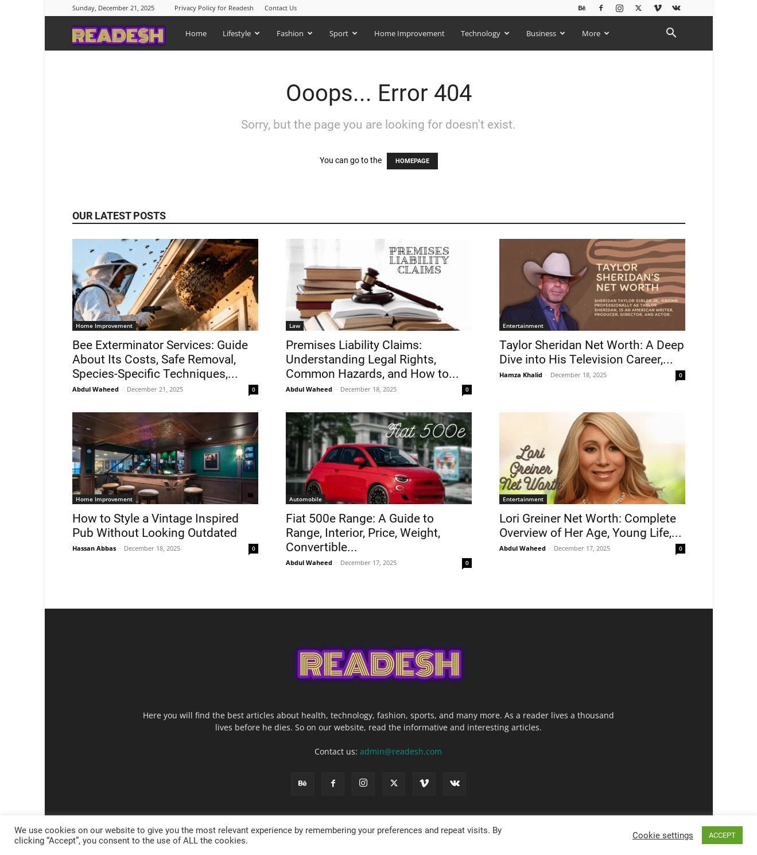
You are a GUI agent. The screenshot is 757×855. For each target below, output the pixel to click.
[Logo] (124, 33)
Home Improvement (409, 33)
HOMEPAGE (412, 161)
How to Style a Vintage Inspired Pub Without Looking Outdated (156, 526)
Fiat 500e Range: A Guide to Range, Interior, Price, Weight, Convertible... (363, 533)
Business (545, 33)
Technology (485, 33)
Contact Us (281, 7)
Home (196, 33)
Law (294, 326)
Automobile (305, 499)
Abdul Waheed (95, 389)
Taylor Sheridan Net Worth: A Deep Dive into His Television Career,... (591, 352)
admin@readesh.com (401, 751)
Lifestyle (241, 33)
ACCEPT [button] (722, 835)
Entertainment (523, 326)
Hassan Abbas (94, 548)
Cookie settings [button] (662, 835)
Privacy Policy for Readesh (214, 7)
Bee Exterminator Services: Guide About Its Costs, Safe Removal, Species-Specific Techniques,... (160, 359)
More (596, 33)
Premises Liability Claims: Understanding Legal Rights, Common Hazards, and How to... (372, 359)
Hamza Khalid (520, 374)
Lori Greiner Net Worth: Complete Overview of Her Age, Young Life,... (590, 526)
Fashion (295, 33)
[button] (671, 34)
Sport (343, 33)
